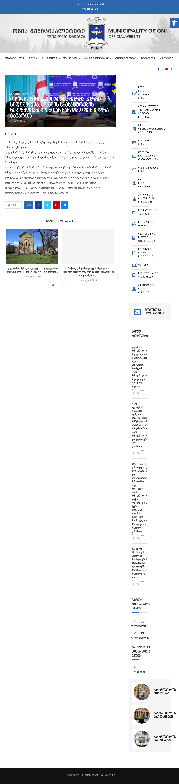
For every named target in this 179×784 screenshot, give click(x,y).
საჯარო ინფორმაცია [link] (96, 58)
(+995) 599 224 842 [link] (89, 8)
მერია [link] (33, 58)
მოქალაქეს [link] (70, 58)
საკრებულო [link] (49, 58)
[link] (174, 23)
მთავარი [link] (10, 58)
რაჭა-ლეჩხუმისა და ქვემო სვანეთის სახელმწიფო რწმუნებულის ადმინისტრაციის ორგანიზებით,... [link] (88, 272)
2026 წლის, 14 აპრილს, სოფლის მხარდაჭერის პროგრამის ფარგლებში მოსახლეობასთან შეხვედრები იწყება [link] (139, 563)
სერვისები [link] (148, 58)
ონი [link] (21, 58)
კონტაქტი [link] (166, 58)
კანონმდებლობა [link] (125, 58)
